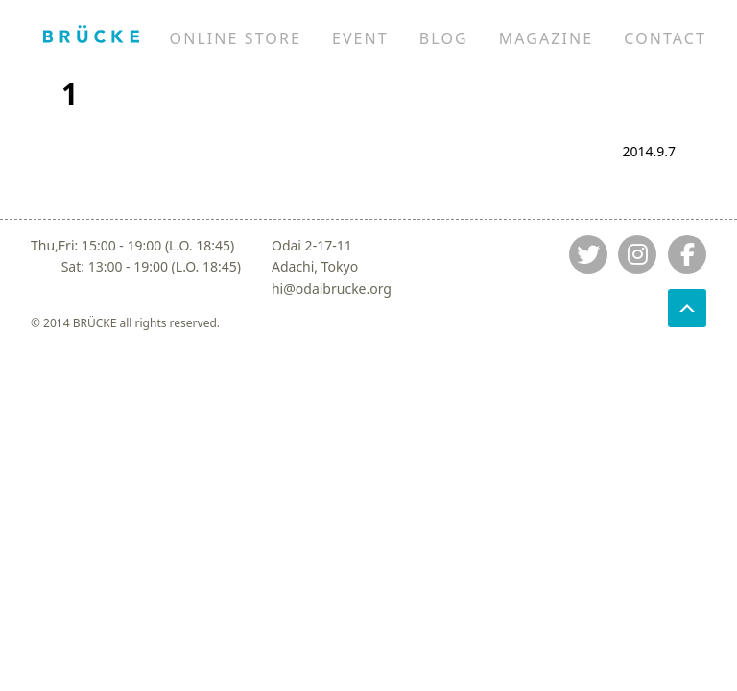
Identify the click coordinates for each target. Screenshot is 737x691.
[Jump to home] (91, 33)
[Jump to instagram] (637, 254)
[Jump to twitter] (588, 254)
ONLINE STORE (235, 38)
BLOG (443, 38)
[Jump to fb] (687, 254)
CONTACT (665, 38)
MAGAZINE (546, 38)
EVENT (360, 38)
